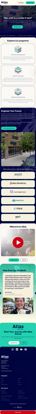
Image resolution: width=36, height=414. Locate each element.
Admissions (20, 393)
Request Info (30, 2)
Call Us (24, 262)
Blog (19, 382)
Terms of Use (3, 400)
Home (2, 380)
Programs (20, 380)
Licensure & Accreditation (22, 400)
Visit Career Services (8, 130)
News (2, 384)
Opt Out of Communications (6, 398)
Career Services (4, 395)
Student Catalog (4, 386)
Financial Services (21, 395)
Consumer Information (5, 402)
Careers (19, 386)
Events (19, 384)
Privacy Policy (20, 398)
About (2, 382)
